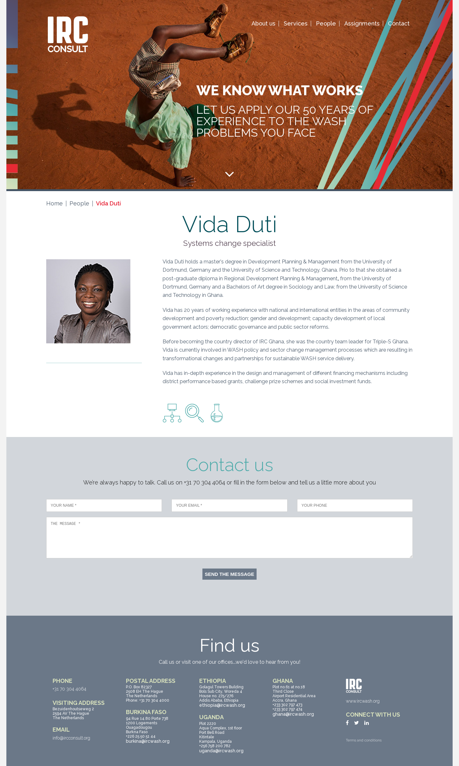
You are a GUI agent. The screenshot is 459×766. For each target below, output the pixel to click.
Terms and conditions (364, 740)
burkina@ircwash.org (148, 741)
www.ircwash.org (363, 701)
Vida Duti (108, 203)
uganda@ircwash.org (221, 750)
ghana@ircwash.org (293, 714)
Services (296, 23)
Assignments (362, 23)
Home (54, 203)
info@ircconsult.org (71, 738)
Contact (399, 23)
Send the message (229, 574)
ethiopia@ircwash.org (222, 705)
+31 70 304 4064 (69, 688)
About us (263, 23)
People (326, 23)
